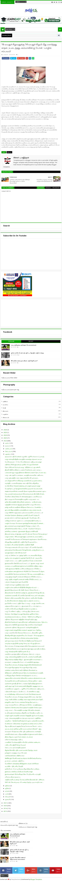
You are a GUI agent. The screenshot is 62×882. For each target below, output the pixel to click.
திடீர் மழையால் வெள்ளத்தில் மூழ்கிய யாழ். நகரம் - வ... (22, 499)
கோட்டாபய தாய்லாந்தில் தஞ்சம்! (15, 747)
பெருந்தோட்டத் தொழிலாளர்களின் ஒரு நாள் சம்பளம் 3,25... (24, 489)
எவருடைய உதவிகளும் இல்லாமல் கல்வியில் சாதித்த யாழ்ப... (24, 566)
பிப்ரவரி (8, 797)
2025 (5, 432)
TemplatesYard (15, 879)
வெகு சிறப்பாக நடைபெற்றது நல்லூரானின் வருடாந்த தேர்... (23, 697)
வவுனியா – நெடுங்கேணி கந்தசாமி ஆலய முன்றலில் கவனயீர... (24, 721)
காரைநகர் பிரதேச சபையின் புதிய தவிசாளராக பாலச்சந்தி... (23, 731)
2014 (5, 808)
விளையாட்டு (6, 417)
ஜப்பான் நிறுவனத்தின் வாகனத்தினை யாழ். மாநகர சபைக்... (23, 510)
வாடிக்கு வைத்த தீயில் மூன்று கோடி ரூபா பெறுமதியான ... (23, 643)
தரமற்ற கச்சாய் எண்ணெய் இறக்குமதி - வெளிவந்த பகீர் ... (23, 518)
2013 (5, 811)
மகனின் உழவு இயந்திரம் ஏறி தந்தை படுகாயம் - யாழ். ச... (23, 654)
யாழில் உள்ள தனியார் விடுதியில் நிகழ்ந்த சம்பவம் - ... (22, 587)
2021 (5, 803)
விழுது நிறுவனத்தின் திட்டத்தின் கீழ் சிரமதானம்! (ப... (21, 542)
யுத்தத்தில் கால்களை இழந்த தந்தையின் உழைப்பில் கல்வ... (23, 504)
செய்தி (4, 408)
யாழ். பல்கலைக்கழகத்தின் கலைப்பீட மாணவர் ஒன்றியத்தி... (23, 657)
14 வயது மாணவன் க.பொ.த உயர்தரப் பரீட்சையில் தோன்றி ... (24, 547)
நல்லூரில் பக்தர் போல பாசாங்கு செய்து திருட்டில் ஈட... (22, 702)
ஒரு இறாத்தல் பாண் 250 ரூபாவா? (15, 553)
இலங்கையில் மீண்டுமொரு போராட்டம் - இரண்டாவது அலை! (24, 563)
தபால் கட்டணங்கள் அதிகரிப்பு (14, 761)
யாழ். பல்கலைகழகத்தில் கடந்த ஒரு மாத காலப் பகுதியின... (23, 718)
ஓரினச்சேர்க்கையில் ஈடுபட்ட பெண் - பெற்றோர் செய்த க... (23, 528)
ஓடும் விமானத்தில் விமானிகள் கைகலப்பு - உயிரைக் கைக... (23, 502)
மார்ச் (7, 794)
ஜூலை (7, 786)
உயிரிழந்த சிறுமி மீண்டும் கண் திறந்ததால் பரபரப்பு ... (21, 675)
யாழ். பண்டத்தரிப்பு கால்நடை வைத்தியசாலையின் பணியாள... (24, 475)
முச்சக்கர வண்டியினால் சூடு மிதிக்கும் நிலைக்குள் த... (21, 670)
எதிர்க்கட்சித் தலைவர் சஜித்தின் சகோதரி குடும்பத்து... (21, 619)
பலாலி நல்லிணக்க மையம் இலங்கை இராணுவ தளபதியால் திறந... (25, 649)
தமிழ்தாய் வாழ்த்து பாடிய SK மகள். (16, 753)
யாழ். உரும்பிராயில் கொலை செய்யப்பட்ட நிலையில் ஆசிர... (24, 633)
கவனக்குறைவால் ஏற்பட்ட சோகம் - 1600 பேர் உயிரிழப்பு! (23, 617)
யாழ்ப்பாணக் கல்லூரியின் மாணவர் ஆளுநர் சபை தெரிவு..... (23, 630)
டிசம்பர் (7, 443)
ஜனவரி (7, 799)
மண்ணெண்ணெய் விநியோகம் (14, 755)
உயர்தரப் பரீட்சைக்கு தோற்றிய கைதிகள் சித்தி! (19, 545)
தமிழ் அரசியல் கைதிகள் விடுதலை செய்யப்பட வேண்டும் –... (24, 507)
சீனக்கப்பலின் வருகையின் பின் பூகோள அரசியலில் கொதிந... (24, 598)
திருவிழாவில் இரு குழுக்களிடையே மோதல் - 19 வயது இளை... (24, 635)
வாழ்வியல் (5, 414)
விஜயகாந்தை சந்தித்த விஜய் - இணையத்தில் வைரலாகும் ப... (24, 659)
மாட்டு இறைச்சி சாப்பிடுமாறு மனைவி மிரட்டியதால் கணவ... (23, 480)
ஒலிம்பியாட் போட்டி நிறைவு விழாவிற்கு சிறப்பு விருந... (22, 769)
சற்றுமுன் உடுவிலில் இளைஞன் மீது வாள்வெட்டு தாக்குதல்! (23, 625)
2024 (5, 435)
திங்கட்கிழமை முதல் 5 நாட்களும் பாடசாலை (19, 737)
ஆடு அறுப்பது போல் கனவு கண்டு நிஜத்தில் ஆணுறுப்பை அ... (24, 686)
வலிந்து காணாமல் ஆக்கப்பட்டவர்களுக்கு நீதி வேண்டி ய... (23, 521)
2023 (5, 438)
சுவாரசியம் (5, 404)
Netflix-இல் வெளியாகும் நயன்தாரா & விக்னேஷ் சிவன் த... (23, 758)
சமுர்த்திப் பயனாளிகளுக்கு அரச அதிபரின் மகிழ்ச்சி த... (22, 483)
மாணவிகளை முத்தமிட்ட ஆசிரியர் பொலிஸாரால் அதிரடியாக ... (25, 689)
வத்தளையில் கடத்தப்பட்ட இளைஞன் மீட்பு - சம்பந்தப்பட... (23, 606)
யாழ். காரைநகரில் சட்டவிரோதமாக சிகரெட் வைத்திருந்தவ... (23, 705)
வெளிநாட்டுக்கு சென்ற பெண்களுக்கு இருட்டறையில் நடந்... (23, 496)
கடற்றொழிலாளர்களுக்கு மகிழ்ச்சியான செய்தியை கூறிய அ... (24, 713)
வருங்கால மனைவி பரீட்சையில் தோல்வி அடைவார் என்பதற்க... (25, 595)
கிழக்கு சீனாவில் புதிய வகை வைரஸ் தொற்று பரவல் (21, 750)
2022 (5, 441)
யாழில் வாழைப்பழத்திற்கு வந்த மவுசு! (17, 585)
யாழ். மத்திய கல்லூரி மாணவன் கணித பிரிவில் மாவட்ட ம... (23, 579)
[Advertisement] (30, 313)
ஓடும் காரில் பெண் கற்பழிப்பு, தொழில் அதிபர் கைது (27, 353)
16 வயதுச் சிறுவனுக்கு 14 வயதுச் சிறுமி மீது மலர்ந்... (21, 667)
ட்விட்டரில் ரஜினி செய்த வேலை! (15, 745)
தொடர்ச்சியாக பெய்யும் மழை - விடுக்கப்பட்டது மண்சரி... (23, 467)
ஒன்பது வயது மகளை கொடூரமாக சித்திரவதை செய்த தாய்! (23, 641)
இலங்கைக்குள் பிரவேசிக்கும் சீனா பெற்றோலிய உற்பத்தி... (23, 774)
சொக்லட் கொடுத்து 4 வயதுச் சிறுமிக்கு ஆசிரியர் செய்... (22, 614)
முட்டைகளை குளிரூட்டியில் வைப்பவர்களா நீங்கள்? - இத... (23, 729)
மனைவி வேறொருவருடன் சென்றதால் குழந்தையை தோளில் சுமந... (26, 539)
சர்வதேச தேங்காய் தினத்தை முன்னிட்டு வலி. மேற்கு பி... (22, 515)
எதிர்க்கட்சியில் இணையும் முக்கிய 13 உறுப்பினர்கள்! (21, 464)
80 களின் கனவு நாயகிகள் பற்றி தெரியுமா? (24, 361)
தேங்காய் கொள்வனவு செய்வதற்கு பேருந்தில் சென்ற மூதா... (23, 707)
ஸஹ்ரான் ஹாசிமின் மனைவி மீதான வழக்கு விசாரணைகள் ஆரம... (25, 491)
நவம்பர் (8, 446)
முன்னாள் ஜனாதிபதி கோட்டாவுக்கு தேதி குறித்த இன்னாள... (24, 683)
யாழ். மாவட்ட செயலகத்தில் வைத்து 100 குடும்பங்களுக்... (23, 710)
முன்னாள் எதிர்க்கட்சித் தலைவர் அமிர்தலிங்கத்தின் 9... (22, 627)
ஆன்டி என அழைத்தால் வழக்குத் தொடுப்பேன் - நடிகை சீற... (24, 558)
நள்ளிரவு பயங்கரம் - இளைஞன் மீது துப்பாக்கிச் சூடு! (21, 531)
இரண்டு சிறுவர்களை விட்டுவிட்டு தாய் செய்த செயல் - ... (22, 590)
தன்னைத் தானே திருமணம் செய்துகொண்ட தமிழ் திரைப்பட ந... (24, 550)
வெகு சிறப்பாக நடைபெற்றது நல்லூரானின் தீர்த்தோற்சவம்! (23, 665)
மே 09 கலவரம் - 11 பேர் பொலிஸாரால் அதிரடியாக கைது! (23, 462)
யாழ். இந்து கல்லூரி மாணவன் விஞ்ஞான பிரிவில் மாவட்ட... (23, 577)
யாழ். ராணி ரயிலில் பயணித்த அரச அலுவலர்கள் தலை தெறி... (24, 699)
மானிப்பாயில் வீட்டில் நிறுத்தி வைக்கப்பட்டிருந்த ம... (21, 609)
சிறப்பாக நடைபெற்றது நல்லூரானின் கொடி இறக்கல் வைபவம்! (24, 646)
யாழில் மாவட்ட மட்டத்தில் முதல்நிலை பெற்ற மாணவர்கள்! (23, 561)
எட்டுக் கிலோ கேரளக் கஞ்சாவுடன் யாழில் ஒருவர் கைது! (22, 486)
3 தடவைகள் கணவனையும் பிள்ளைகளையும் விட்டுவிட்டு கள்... (25, 494)
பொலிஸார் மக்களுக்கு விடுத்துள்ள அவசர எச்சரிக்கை (22, 763)
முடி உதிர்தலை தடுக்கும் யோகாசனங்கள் (23, 345)
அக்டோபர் (9, 449)
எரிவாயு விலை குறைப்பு (12, 777)
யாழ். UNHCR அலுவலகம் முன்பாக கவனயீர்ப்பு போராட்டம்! (24, 513)
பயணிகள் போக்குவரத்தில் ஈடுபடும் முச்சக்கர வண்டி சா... (22, 742)
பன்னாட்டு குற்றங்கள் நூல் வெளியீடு (16, 582)
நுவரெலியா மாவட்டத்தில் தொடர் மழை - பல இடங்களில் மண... (25, 603)
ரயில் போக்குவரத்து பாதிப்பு (14, 739)
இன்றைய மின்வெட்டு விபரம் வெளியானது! (19, 771)
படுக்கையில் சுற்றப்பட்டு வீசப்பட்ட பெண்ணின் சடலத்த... (22, 691)
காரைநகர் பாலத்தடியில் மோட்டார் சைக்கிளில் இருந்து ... (22, 662)
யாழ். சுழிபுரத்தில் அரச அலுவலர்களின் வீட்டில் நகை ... (22, 478)
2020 (5, 806)
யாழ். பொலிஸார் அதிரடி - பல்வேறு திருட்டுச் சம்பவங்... (22, 611)
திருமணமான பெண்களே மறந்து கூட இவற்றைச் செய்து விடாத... (25, 593)
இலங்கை (9, 152)
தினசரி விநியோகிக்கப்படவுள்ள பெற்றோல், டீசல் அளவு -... (23, 470)
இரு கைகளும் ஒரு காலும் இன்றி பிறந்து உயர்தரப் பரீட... (22, 526)
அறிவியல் (5, 401)
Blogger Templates (36, 879)
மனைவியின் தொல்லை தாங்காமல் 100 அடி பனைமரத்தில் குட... (25, 574)
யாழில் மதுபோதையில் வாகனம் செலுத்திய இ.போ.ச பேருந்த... (24, 715)
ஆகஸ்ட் (8, 454)
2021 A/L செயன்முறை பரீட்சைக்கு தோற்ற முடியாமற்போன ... (24, 782)
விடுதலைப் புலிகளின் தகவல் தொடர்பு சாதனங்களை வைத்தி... (24, 673)
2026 (5, 430)
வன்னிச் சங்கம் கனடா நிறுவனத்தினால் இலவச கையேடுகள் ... (24, 734)
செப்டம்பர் (8, 451)
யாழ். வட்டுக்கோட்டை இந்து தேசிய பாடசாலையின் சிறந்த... (23, 555)
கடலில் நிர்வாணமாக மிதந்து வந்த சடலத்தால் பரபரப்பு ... (22, 601)
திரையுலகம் (5, 411)
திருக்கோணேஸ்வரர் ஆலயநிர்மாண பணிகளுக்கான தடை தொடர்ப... (26, 622)
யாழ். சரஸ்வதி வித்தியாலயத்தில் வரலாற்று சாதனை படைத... (23, 459)
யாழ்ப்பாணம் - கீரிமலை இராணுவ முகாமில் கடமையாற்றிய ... (24, 537)
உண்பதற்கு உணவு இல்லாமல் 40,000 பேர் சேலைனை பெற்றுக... (25, 571)
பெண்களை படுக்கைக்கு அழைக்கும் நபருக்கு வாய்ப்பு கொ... (24, 723)
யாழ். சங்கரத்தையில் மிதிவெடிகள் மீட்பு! (17, 651)
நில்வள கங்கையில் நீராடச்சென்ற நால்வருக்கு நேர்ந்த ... (22, 638)
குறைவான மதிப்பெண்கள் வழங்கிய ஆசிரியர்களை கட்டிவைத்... (25, 456)
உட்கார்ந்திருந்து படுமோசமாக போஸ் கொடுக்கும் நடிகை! (23, 694)
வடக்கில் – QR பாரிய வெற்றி (14, 766)
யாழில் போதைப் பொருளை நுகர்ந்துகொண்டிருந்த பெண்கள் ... (24, 523)
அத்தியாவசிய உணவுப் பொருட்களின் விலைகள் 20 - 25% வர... (25, 780)
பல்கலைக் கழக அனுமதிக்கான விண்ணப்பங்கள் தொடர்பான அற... (25, 472)
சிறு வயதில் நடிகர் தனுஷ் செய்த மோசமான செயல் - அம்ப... (23, 726)
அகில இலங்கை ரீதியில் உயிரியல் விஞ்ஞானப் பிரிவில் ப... (23, 569)
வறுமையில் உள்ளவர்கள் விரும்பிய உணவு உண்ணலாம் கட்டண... (25, 678)
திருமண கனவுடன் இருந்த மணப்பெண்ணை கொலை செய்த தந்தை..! (26, 534)
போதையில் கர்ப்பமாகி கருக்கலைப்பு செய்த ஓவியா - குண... (23, 681)
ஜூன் (7, 788)
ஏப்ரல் (7, 791)
